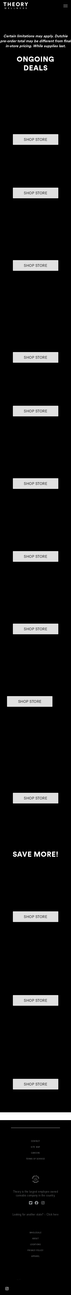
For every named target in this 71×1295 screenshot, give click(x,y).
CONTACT (35, 1141)
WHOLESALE (36, 1233)
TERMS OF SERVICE (35, 1159)
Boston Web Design (11, 1279)
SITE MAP (35, 1147)
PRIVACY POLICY (35, 1251)
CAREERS (35, 1153)
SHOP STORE (35, 140)
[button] (65, 6)
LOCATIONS (35, 1245)
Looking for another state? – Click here (35, 1214)
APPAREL (35, 1256)
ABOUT (35, 1239)
